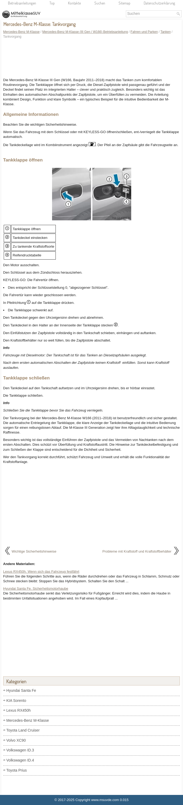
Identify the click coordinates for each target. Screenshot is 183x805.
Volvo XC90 (16, 740)
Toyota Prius (16, 770)
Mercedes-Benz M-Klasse (21, 32)
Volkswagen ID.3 (20, 750)
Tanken (165, 32)
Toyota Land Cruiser (23, 730)
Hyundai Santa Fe (21, 690)
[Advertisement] (91, 59)
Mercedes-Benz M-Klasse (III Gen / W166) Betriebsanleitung (85, 32)
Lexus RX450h (18, 710)
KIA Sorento (16, 700)
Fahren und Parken (144, 32)
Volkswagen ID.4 (20, 760)
